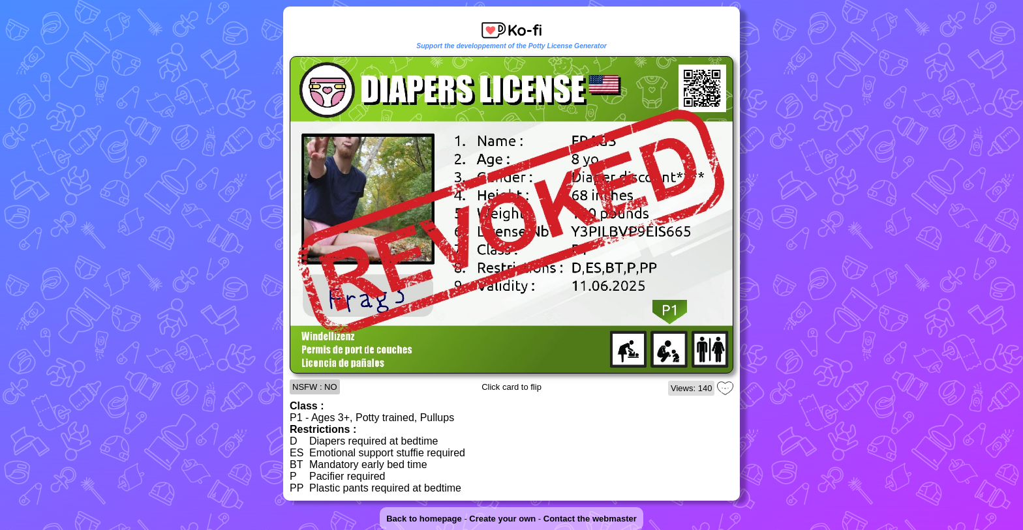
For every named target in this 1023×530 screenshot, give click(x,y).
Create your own (502, 518)
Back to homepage (424, 518)
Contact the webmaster (590, 518)
